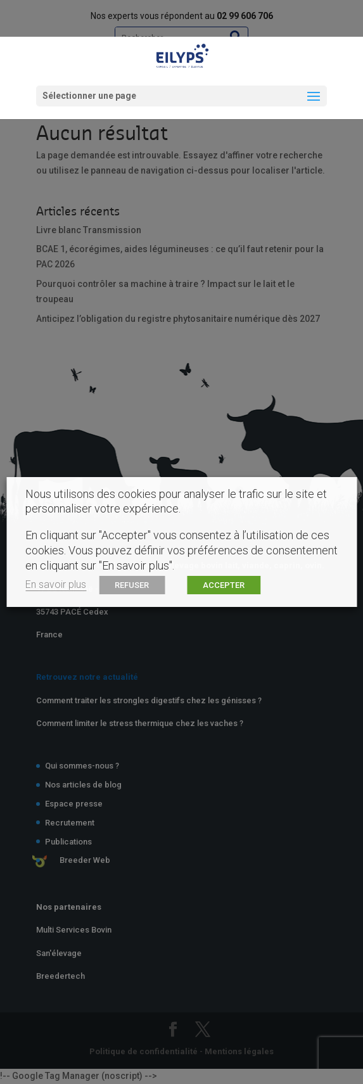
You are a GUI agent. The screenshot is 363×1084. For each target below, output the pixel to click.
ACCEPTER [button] (224, 585)
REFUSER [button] (132, 585)
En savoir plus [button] (55, 584)
